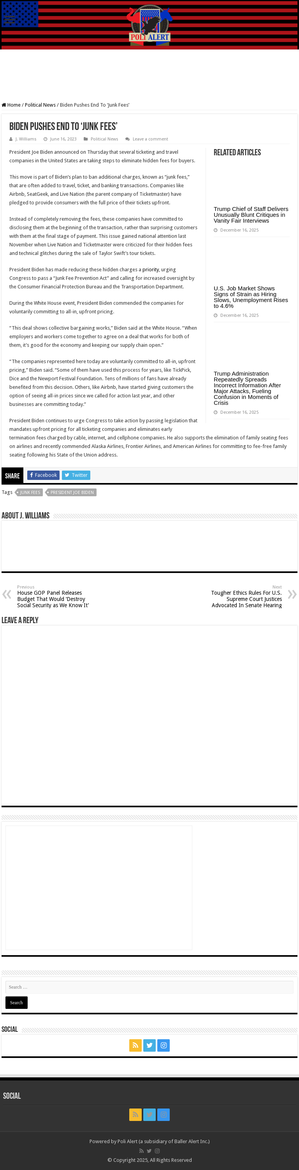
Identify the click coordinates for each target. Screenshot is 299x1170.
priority (150, 269)
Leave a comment (150, 139)
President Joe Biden (72, 492)
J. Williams (26, 139)
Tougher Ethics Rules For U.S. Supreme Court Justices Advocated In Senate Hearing (242, 596)
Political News (40, 105)
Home (11, 105)
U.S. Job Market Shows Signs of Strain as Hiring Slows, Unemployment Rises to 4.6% (251, 297)
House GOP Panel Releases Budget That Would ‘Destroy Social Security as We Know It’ (57, 596)
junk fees (30, 492)
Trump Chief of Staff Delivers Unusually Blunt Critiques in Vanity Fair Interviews (251, 215)
